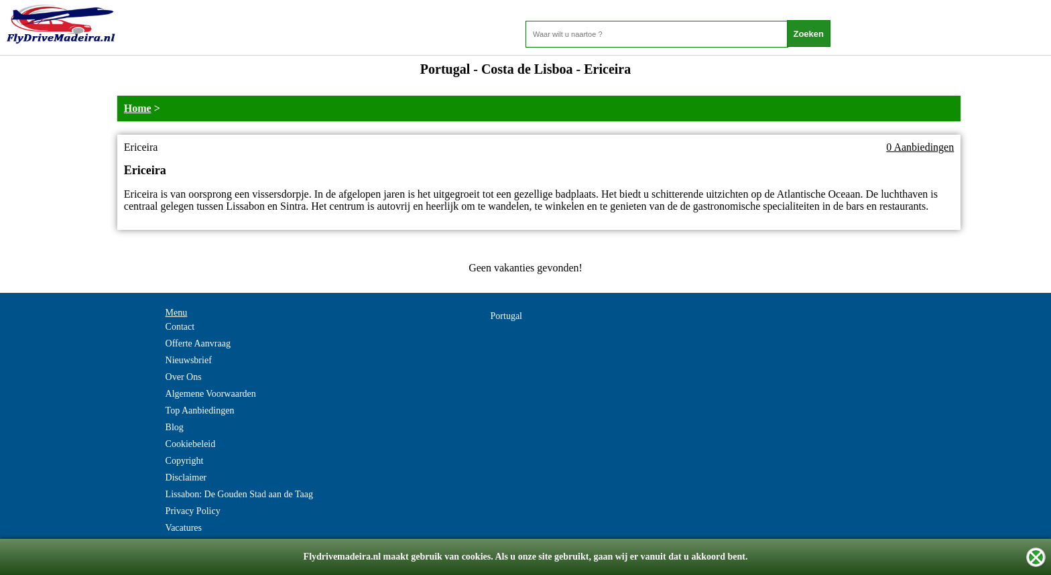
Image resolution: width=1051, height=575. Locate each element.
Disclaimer (186, 477)
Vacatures (184, 528)
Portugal (506, 316)
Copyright (185, 461)
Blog (175, 427)
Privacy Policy (193, 511)
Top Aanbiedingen (200, 410)
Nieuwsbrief (189, 360)
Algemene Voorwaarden (211, 394)
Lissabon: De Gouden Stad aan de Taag (239, 494)
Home (137, 108)
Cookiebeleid (191, 444)
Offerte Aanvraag (198, 343)
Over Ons (184, 377)
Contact (180, 327)
